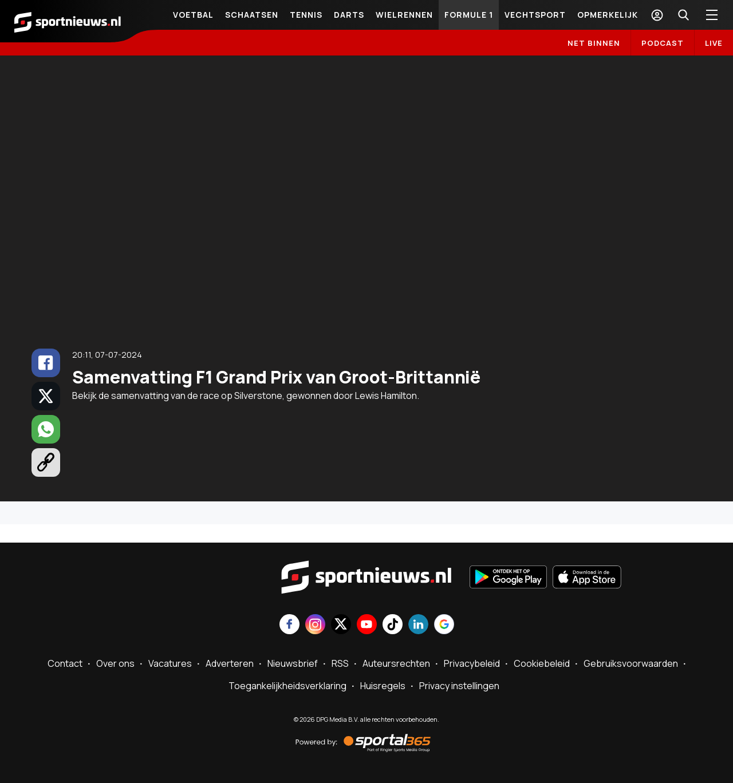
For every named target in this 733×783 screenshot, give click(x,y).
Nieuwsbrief (292, 663)
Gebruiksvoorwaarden (631, 663)
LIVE (714, 43)
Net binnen (594, 43)
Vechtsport (535, 14)
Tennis (306, 14)
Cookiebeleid (542, 663)
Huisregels (382, 685)
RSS (340, 663)
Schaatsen (251, 14)
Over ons (115, 663)
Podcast (662, 43)
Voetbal (193, 14)
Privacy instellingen (459, 685)
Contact (65, 663)
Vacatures (170, 663)
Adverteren (230, 663)
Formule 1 (468, 14)
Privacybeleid (472, 663)
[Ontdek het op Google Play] (508, 578)
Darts (349, 14)
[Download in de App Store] (587, 578)
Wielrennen (404, 14)
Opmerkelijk (607, 14)
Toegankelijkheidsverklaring (287, 685)
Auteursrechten (396, 663)
